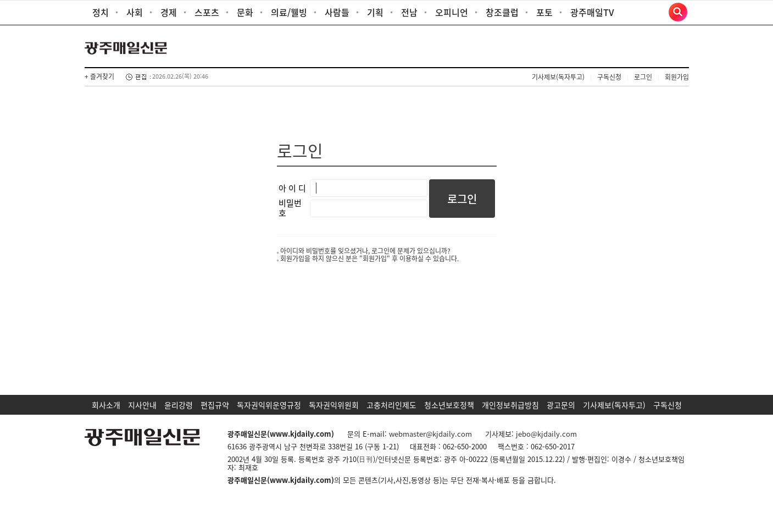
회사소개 (106, 404)
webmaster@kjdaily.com (430, 433)
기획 (375, 12)
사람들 (337, 12)
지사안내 (142, 404)
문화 (245, 12)
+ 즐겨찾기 (99, 76)
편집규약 (215, 404)
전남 (409, 12)
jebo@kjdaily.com (546, 433)
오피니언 (451, 12)
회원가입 (677, 77)
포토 (544, 12)
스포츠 (206, 12)
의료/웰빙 (289, 12)
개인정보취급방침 (510, 404)
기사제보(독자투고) (558, 77)
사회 (134, 12)
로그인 (643, 77)
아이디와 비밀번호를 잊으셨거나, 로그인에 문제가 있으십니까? (365, 251)
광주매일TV (592, 12)
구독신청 (609, 77)
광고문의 (561, 404)
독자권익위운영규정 (269, 404)
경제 (168, 12)
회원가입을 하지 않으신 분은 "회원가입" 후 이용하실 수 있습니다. (369, 258)
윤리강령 (178, 404)
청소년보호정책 (449, 404)
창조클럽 (502, 12)
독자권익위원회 (334, 404)
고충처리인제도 (391, 404)
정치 (100, 12)
